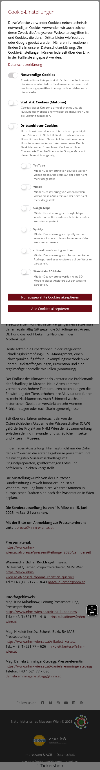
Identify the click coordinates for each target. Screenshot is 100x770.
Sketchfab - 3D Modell (47, 271)
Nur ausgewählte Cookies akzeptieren (50, 297)
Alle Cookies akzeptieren (50, 308)
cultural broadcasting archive (53, 250)
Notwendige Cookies (37, 74)
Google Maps (41, 208)
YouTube (39, 165)
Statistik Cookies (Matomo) (43, 102)
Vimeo (37, 187)
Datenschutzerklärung (25, 64)
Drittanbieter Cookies (39, 125)
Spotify (38, 229)
